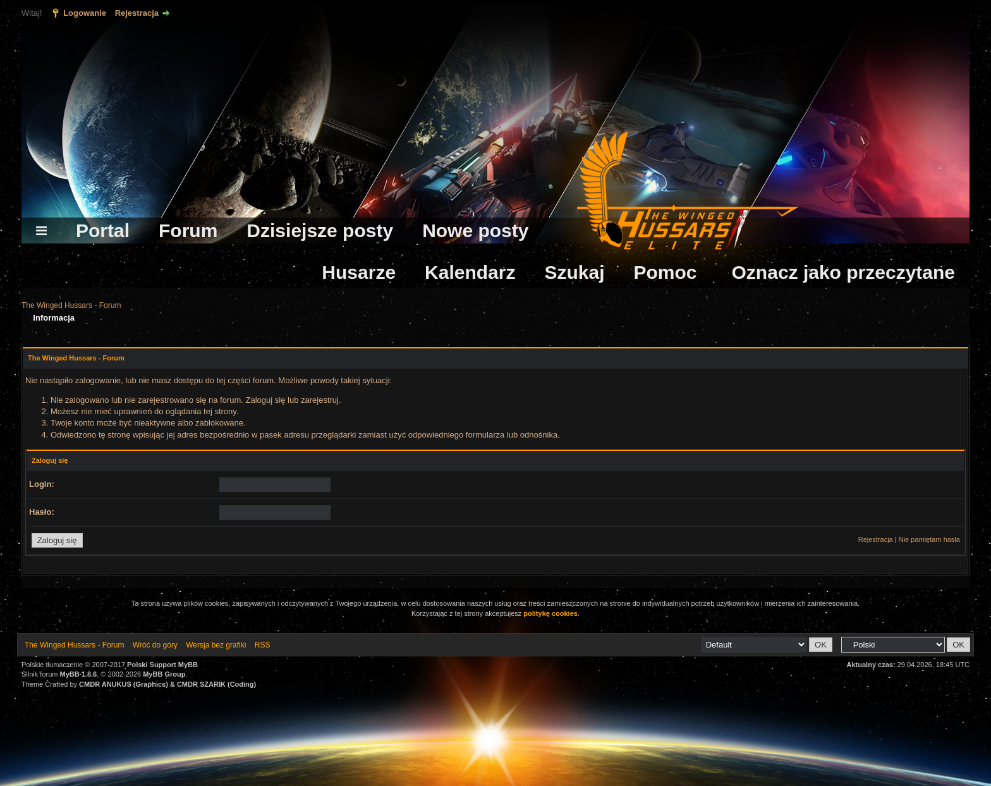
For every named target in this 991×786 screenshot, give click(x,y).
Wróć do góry (155, 645)
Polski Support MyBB (162, 664)
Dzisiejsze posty (319, 230)
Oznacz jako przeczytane (843, 272)
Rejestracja (137, 13)
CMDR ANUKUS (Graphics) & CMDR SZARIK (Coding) (167, 684)
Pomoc (665, 272)
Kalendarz (470, 272)
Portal (103, 230)
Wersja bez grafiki (216, 645)
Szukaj (574, 272)
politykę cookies (550, 613)
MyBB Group (164, 674)
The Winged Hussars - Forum (71, 305)
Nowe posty (475, 230)
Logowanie (84, 13)
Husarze (359, 272)
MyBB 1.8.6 (78, 674)
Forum (188, 230)
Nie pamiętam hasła (929, 539)
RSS (263, 645)
